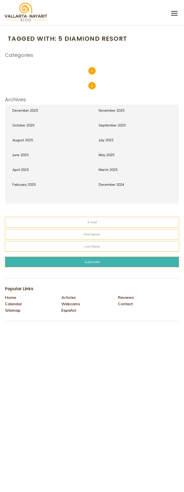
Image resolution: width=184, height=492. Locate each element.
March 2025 (108, 169)
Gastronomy (60, 62)
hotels (84, 62)
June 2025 (20, 155)
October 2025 (23, 125)
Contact (125, 303)
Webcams (70, 303)
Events (35, 62)
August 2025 (22, 140)
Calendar (13, 303)
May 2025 (106, 155)
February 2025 (24, 184)
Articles (68, 297)
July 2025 (106, 140)
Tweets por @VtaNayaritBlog (26, 330)
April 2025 (20, 169)
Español (68, 310)
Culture (15, 62)
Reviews (105, 62)
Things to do (131, 62)
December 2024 (111, 184)
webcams (16, 65)
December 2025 (25, 110)
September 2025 (112, 125)
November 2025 (111, 110)
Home (10, 297)
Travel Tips (159, 62)
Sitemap (13, 310)
